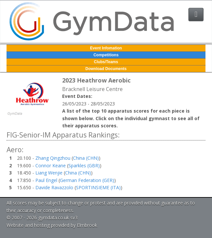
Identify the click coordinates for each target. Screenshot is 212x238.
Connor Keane (50, 165)
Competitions (106, 55)
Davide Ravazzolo (54, 187)
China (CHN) (86, 158)
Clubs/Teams (106, 62)
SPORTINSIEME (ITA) (98, 187)
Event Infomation (106, 48)
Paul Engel (46, 180)
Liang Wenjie (48, 173)
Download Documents (106, 68)
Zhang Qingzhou (52, 158)
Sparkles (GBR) (84, 165)
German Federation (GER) (87, 180)
